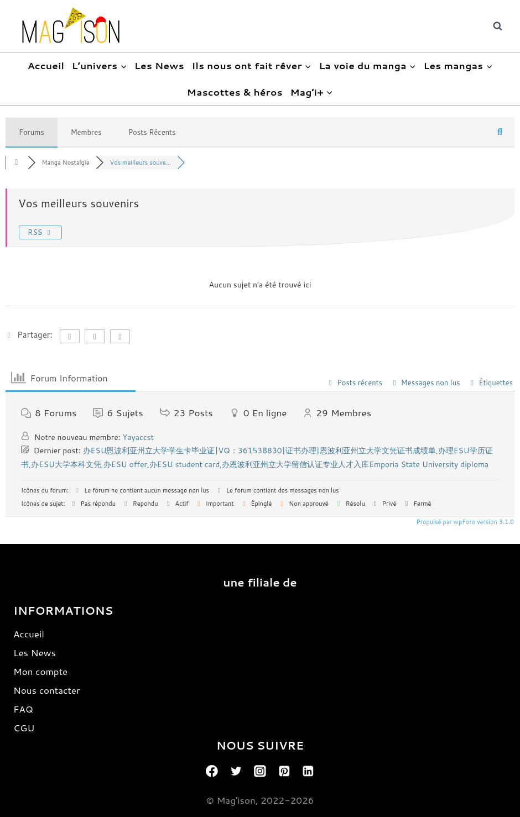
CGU (23, 727)
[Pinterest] (284, 771)
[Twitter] (236, 771)
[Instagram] (260, 771)
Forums (31, 132)
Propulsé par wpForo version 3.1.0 (464, 521)
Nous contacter (46, 689)
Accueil (46, 65)
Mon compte (40, 671)
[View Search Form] (497, 26)
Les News (159, 65)
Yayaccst (138, 437)
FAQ (23, 708)
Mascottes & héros (235, 91)
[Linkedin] (308, 771)
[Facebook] (212, 771)
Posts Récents (152, 132)
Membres (86, 132)
